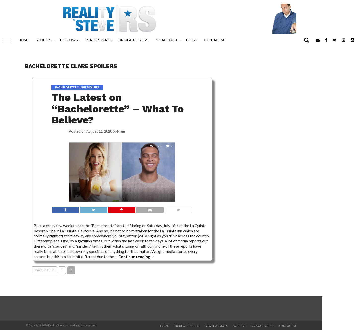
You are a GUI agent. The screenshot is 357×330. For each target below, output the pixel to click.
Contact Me (215, 40)
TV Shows (69, 40)
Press (191, 40)
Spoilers (44, 40)
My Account (167, 40)
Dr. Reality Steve (134, 40)
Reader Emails (99, 40)
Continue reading (136, 256)
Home (23, 40)
